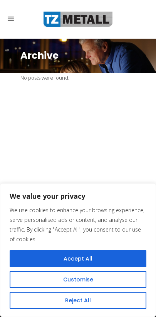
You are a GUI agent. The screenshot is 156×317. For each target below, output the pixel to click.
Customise (78, 279)
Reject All (78, 300)
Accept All (78, 258)
